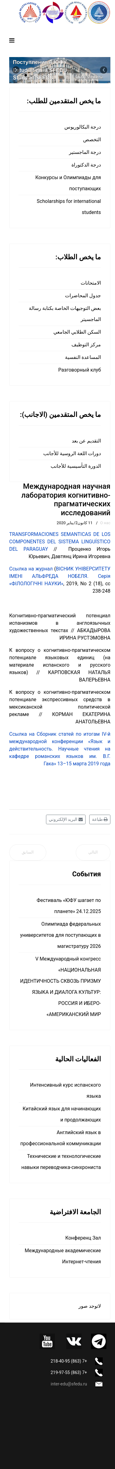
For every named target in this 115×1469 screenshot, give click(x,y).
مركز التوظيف (86, 345)
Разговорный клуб (79, 370)
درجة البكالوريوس (82, 127)
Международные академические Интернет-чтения (63, 1256)
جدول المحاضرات (83, 295)
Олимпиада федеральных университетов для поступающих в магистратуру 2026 (60, 935)
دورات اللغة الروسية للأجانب (72, 453)
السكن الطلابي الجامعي (77, 332)
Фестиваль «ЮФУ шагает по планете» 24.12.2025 (68, 905)
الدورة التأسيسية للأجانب (76, 466)
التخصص (92, 139)
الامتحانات (91, 283)
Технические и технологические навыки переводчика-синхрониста (61, 1161)
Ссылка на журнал (31, 569)
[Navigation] (11, 40)
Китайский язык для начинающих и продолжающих (62, 1114)
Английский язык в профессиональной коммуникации (60, 1138)
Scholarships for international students (69, 206)
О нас (105, 523)
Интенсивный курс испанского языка (65, 1090)
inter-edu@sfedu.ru (69, 1383)
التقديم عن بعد (86, 441)
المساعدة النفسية (83, 357)
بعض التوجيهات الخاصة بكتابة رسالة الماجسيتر (65, 313)
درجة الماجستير (85, 152)
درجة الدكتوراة (86, 165)
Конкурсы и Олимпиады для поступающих (68, 183)
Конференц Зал (83, 1238)
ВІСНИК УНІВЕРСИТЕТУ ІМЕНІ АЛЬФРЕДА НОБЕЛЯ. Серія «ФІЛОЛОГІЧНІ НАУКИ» (59, 576)
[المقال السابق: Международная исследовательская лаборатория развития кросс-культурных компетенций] (27, 852)
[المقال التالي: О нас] (93, 852)
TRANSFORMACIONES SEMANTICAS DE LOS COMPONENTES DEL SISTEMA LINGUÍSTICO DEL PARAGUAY (59, 541)
